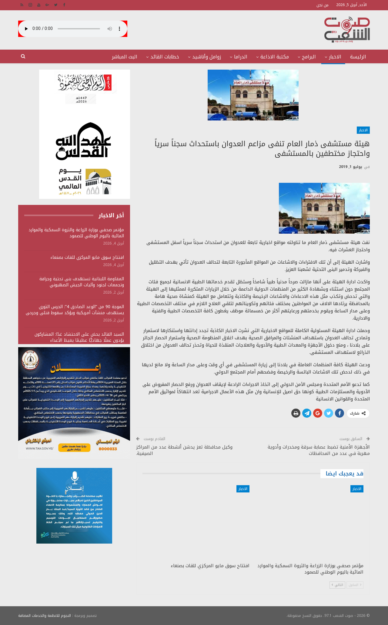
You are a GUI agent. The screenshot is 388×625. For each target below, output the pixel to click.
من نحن (322, 5)
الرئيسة (358, 56)
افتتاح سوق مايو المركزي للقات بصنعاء (87, 257)
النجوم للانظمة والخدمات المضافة (44, 615)
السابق (355, 585)
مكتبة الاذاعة (274, 56)
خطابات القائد (164, 56)
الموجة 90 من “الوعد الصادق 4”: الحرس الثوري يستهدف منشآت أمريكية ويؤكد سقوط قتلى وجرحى (75, 310)
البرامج (309, 56)
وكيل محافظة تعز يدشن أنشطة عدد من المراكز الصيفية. (184, 450)
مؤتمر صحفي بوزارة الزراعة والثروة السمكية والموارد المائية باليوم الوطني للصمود (76, 233)
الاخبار (335, 56)
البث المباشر (124, 56)
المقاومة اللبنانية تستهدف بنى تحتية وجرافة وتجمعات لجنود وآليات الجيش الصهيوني (81, 282)
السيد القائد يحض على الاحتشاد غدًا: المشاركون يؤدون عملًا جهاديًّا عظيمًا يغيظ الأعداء (79, 337)
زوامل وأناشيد (206, 56)
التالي (337, 585)
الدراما (240, 56)
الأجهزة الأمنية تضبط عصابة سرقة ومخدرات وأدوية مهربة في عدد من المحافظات (319, 450)
